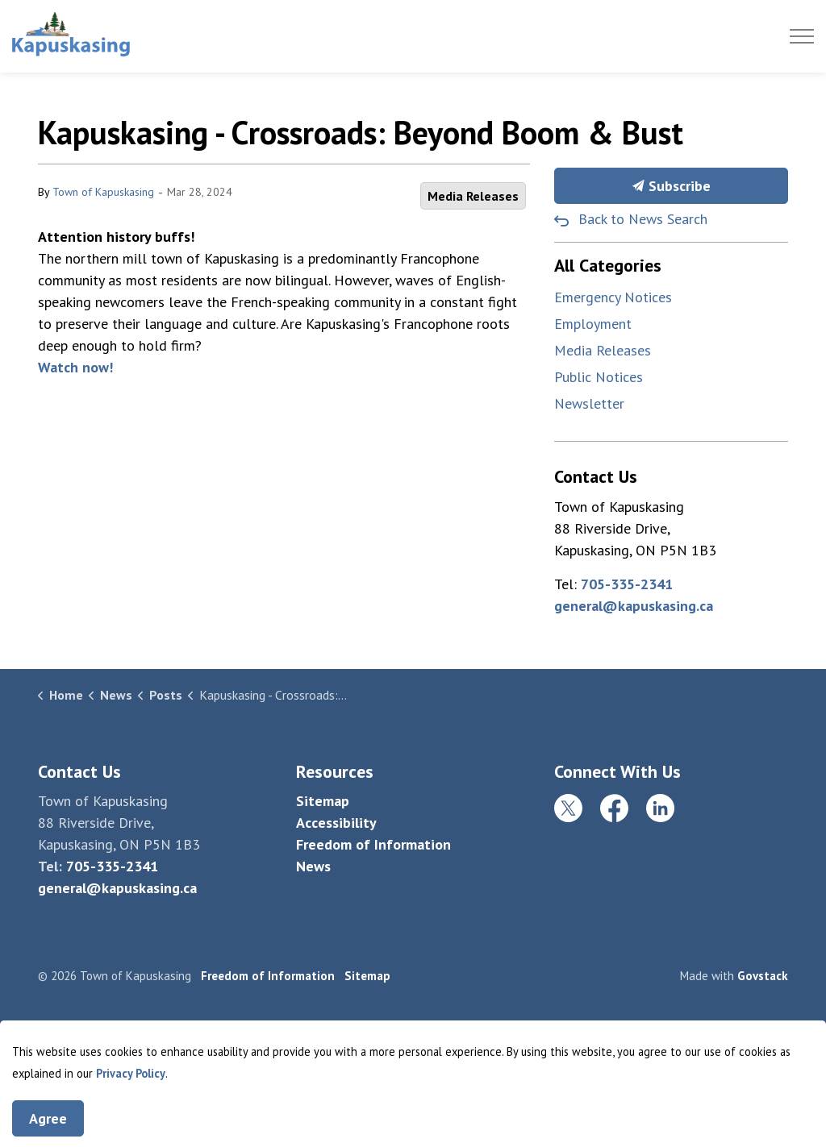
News (313, 866)
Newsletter (589, 403)
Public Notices (598, 377)
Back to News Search (642, 219)
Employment (593, 323)
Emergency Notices (613, 297)
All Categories (607, 265)
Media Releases (473, 196)
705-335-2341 (627, 584)
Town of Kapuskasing (103, 192)
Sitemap (322, 801)
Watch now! (75, 367)
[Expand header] (802, 36)
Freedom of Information (373, 844)
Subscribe (671, 185)
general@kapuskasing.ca (633, 605)
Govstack (762, 975)
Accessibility (336, 822)
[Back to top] (413, 1044)
